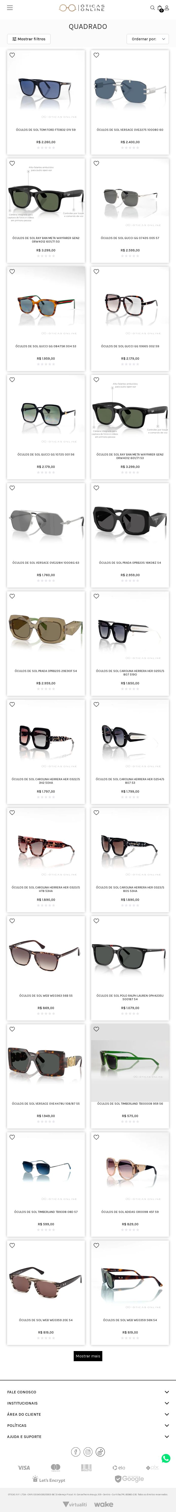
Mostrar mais (88, 1356)
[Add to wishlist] (12, 55)
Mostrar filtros (28, 39)
